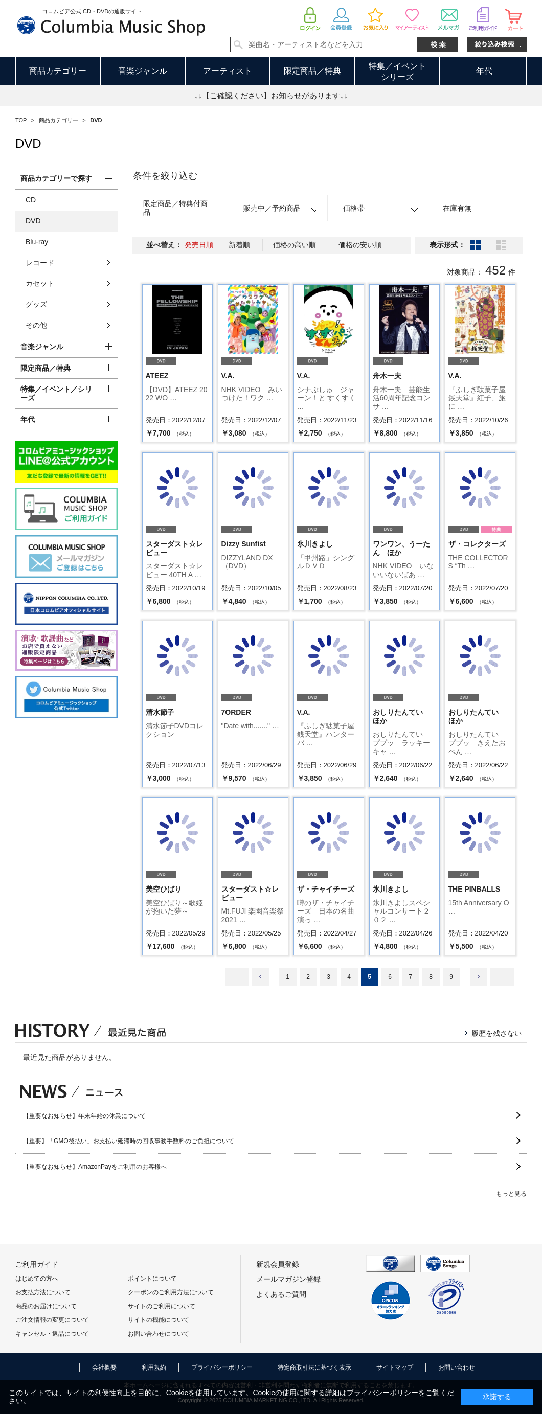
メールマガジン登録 (288, 1279)
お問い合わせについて (158, 1333)
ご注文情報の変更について (52, 1320)
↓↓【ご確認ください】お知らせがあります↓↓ (271, 95)
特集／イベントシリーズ (397, 71)
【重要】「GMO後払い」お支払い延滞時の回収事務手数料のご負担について (128, 1141)
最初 (237, 977)
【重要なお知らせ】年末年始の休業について (84, 1116)
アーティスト (227, 70)
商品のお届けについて (46, 1306)
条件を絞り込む (165, 176)
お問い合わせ (456, 1367)
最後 (502, 977)
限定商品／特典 (312, 70)
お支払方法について (43, 1292)
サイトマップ (394, 1367)
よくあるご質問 (281, 1294)
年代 (484, 70)
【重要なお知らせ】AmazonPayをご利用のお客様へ (95, 1166)
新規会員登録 (277, 1264)
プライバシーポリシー (222, 1367)
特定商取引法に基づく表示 (314, 1367)
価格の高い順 (294, 245)
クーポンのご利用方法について (171, 1292)
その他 (36, 325)
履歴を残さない (496, 1033)
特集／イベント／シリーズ (56, 393)
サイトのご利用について (161, 1306)
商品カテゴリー (57, 70)
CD (31, 200)
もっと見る (511, 1193)
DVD (33, 221)
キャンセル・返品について (52, 1333)
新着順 (239, 245)
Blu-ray (37, 242)
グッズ (36, 304)
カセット (40, 283)
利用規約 (154, 1367)
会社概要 (104, 1367)
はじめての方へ (36, 1278)
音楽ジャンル (142, 70)
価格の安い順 (359, 245)
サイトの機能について (158, 1320)
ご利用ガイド (36, 1264)
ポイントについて (152, 1278)
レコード (40, 263)
